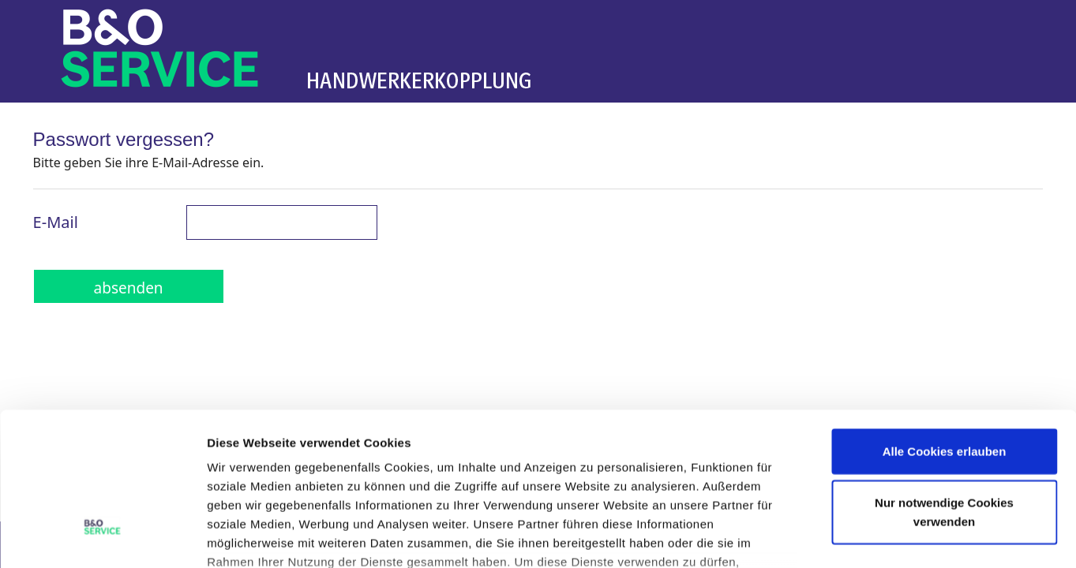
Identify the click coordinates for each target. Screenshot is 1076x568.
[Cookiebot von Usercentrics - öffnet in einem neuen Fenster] (102, 537)
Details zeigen (839, 537)
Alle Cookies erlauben (945, 327)
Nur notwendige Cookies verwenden (944, 388)
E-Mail (55, 222)
